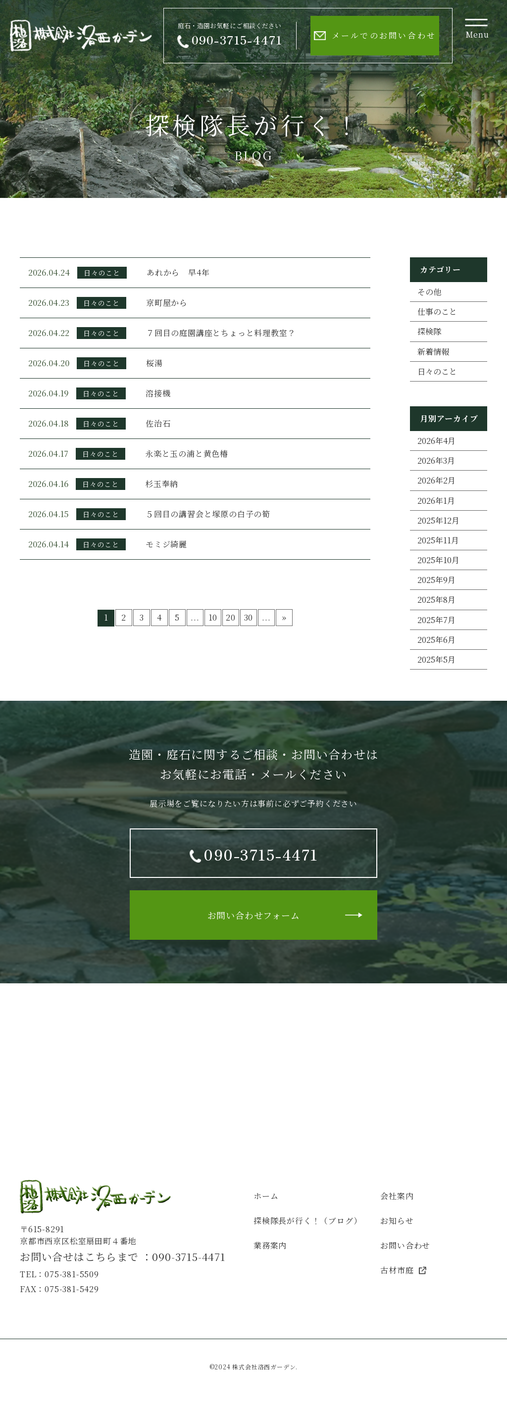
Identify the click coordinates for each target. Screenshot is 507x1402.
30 (249, 617)
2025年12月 (438, 520)
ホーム (266, 1196)
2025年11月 (438, 540)
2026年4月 (436, 440)
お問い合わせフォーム (253, 915)
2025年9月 (436, 579)
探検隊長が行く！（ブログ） (307, 1220)
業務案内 (270, 1245)
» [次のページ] (284, 617)
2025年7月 (436, 620)
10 (213, 617)
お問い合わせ (405, 1245)
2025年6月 (436, 639)
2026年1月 (436, 500)
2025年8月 (436, 599)
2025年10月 (438, 560)
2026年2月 (436, 480)
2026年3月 (436, 460)
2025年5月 (436, 659)
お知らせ (396, 1220)
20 (231, 617)
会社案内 (396, 1196)
